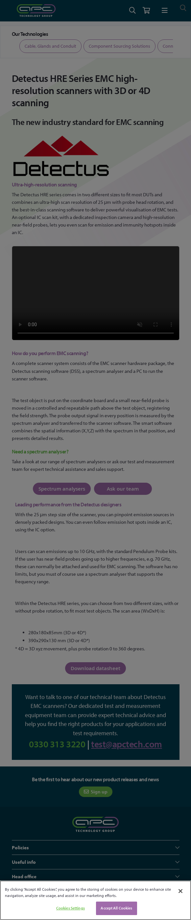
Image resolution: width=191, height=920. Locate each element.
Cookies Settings (70, 908)
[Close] (180, 891)
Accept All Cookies (116, 908)
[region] (95, 900)
